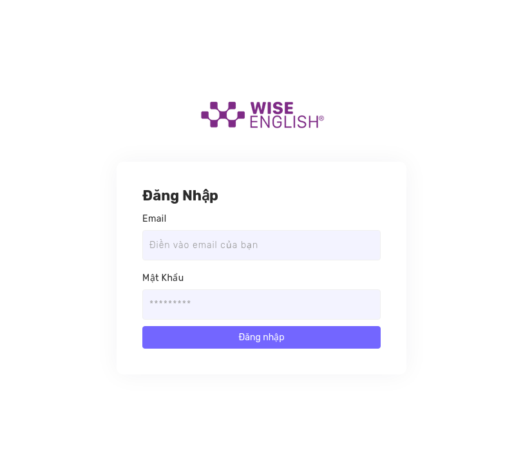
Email (154, 218)
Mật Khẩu (163, 278)
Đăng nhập (261, 337)
